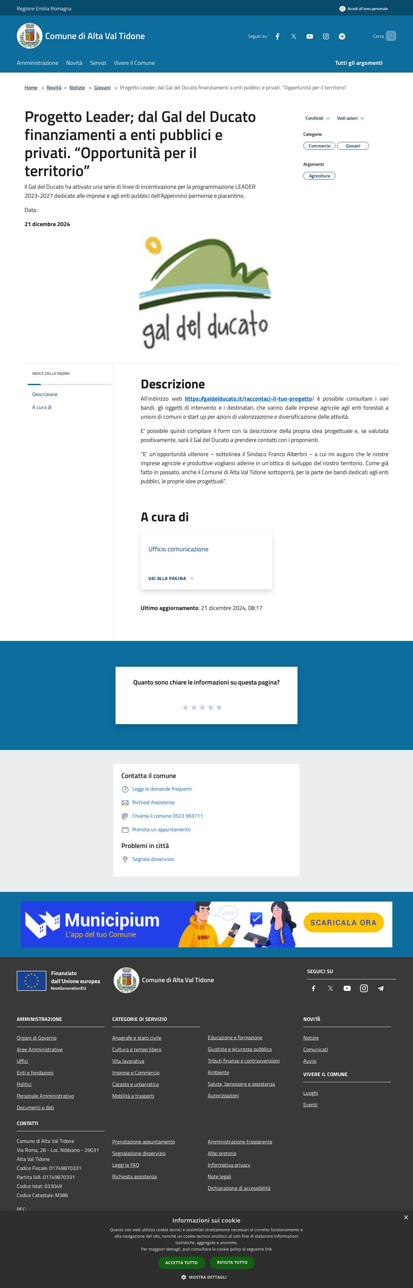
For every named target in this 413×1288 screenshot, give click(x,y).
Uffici (22, 1061)
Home (31, 87)
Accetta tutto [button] (182, 1262)
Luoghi (310, 1093)
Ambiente (218, 1072)
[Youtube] (298, 35)
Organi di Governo (36, 1038)
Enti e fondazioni (35, 1072)
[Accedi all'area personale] (363, 8)
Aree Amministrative (40, 1049)
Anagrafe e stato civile (136, 1038)
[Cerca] (388, 36)
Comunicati (315, 1049)
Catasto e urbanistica (135, 1084)
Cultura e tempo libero (136, 1049)
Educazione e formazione (235, 1037)
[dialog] (206, 1249)
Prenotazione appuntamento (143, 1141)
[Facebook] (266, 35)
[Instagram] (314, 35)
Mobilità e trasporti (133, 1096)
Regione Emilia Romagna (44, 8)
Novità (54, 87)
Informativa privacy (229, 1165)
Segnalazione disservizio (139, 1153)
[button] (206, 1277)
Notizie (77, 87)
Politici (24, 1084)
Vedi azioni (351, 118)
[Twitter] (282, 35)
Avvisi (310, 1061)
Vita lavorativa (128, 1061)
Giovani (102, 87)
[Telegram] (331, 35)
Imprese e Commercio (135, 1072)
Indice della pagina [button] (50, 373)
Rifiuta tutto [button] (232, 1262)
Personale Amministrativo (45, 1096)
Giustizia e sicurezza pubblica (240, 1049)
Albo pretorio (222, 1153)
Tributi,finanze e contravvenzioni (244, 1060)
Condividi (319, 118)
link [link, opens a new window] (268, 1249)
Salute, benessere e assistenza (241, 1084)
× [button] (405, 1217)
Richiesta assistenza (134, 1176)
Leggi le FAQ (125, 1165)
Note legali (219, 1176)
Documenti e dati (35, 1107)
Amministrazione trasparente (240, 1141)
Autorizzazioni (223, 1095)
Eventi (310, 1104)
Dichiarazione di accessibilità (239, 1188)
